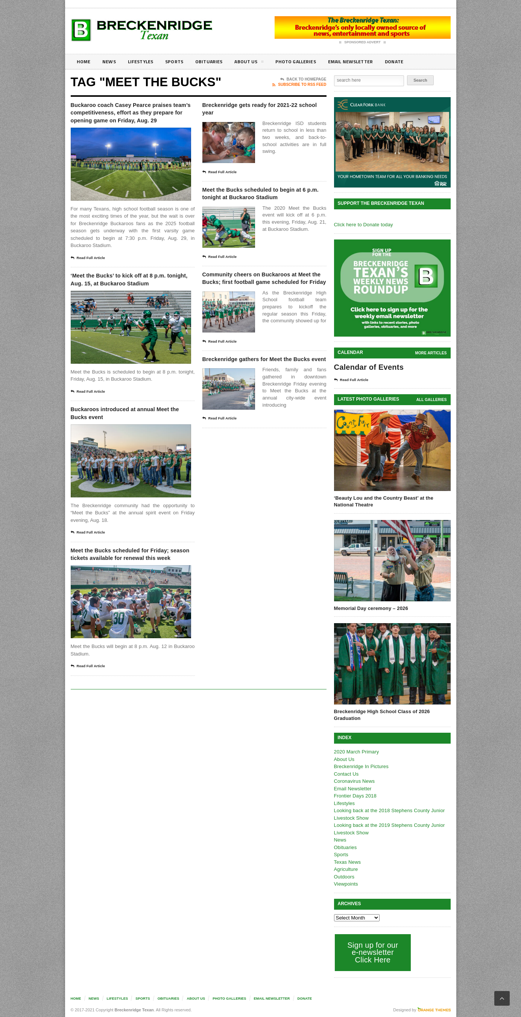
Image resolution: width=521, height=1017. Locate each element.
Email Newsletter (366, 62)
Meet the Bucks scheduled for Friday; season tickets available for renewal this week (127, 588)
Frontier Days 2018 (355, 796)
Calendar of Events (368, 367)
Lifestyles (144, 62)
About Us (258, 63)
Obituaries (216, 62)
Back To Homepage (303, 79)
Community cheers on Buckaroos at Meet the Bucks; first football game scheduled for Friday (262, 298)
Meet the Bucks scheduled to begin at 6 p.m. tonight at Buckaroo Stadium (254, 202)
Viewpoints (346, 884)
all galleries (432, 400)
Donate (413, 62)
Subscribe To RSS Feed (299, 84)
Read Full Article (90, 271)
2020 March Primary (356, 752)
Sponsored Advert (362, 42)
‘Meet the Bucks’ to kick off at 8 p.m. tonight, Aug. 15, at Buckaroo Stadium (132, 298)
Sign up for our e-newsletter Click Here (372, 952)
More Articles (431, 353)
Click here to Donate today (363, 224)
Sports (180, 62)
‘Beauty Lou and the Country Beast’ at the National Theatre (382, 501)
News (110, 62)
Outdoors (344, 877)
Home (84, 62)
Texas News (347, 862)
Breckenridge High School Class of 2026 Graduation (381, 715)
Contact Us (346, 774)
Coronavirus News (354, 781)
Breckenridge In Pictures (360, 766)
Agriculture (345, 869)
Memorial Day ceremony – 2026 (370, 608)
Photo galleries (308, 62)
